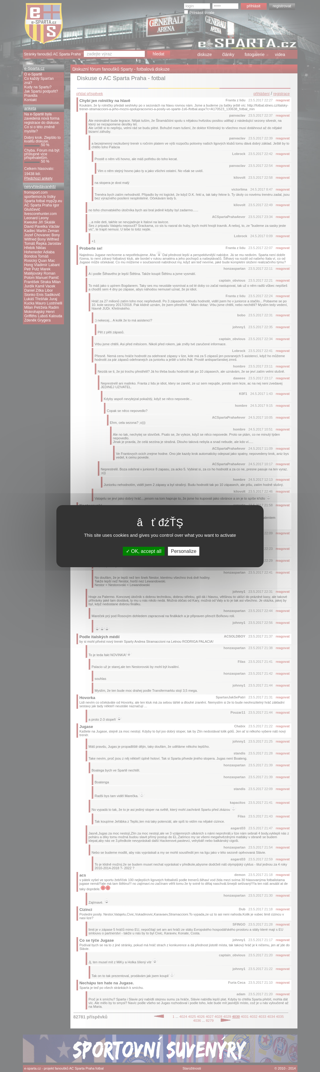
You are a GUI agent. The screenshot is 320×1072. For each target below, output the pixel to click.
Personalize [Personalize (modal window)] (184, 551)
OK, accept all (144, 551)
